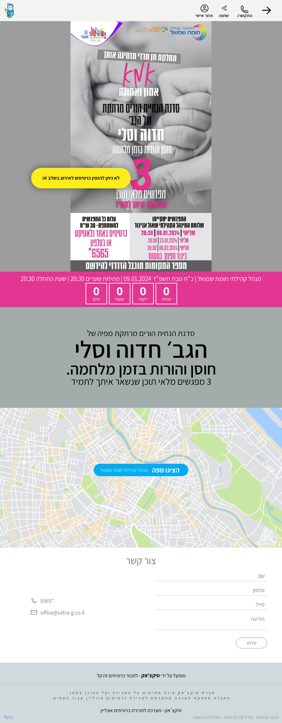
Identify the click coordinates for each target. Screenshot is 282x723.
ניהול (8, 717)
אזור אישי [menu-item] (204, 11)
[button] (266, 10)
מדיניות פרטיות (238, 717)
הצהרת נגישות (207, 717)
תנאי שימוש (267, 717)
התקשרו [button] (244, 15)
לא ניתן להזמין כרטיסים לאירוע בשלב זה (81, 178)
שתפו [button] (224, 15)
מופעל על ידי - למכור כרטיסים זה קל (141, 675)
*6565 (47, 600)
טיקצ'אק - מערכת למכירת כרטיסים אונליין (141, 710)
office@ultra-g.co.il (62, 612)
